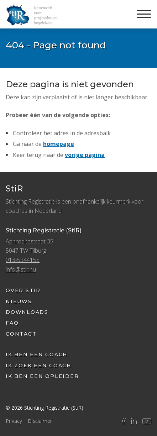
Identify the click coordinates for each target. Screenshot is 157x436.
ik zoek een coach (39, 365)
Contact (21, 334)
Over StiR (23, 290)
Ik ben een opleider (42, 376)
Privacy (14, 420)
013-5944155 (23, 260)
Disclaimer (40, 420)
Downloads (27, 312)
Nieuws (19, 301)
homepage (58, 144)
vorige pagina (85, 155)
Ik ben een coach (37, 354)
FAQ (12, 323)
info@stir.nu (21, 269)
